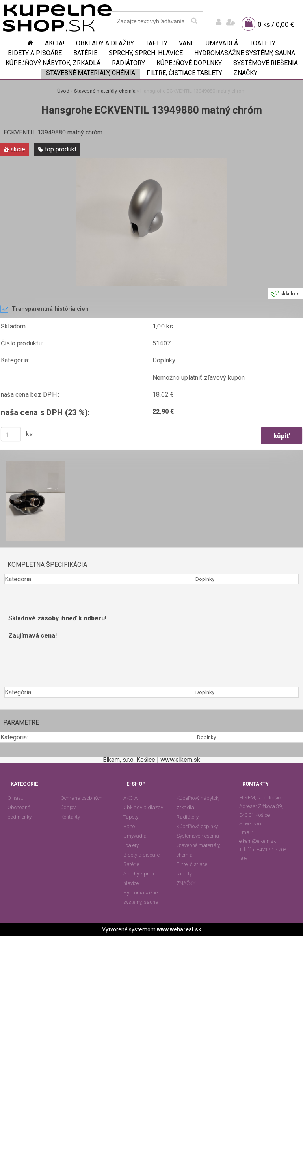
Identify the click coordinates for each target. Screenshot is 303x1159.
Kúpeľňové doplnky (189, 63)
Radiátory (128, 63)
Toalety (262, 43)
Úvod (63, 91)
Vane (186, 43)
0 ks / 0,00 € (276, 24)
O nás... (15, 798)
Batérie (85, 53)
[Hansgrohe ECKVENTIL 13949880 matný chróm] (151, 160)
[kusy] (11, 434)
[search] (194, 20)
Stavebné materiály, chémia (90, 73)
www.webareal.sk (179, 929)
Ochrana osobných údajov (81, 802)
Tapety (156, 43)
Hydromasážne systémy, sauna (244, 53)
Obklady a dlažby (105, 43)
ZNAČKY (245, 73)
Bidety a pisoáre (35, 53)
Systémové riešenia (265, 63)
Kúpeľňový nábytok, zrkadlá (53, 63)
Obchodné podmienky (19, 812)
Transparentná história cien (44, 309)
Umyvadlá (222, 43)
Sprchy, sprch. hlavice (146, 53)
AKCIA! (55, 43)
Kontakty (70, 817)
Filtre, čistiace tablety (184, 73)
